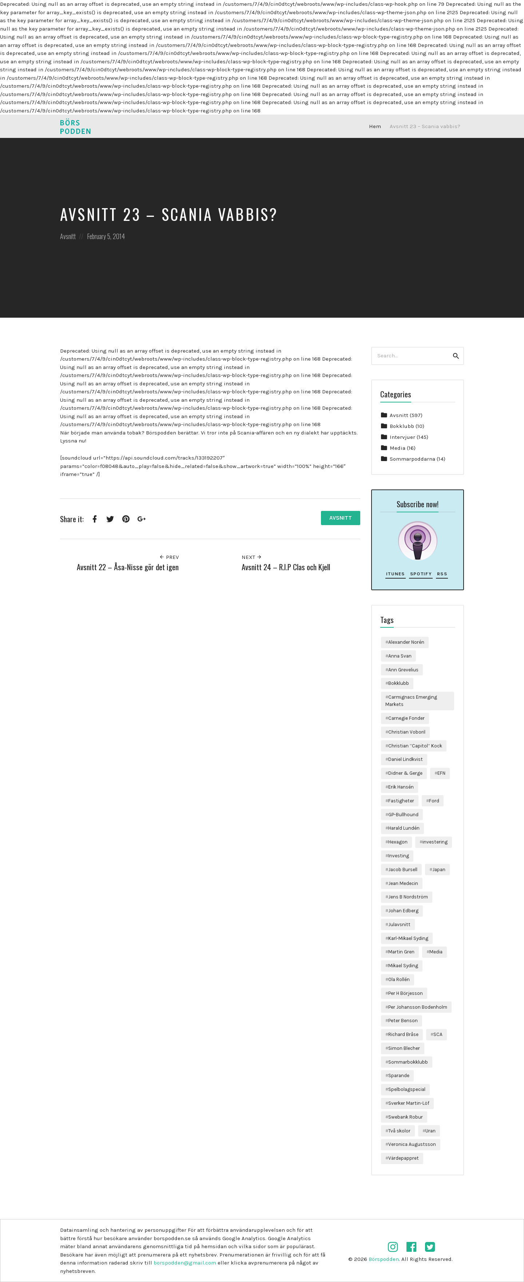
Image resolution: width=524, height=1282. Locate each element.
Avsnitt (68, 236)
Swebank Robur (405, 1117)
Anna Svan (400, 656)
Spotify (421, 573)
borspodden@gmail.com (185, 1262)
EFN (441, 773)
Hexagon (398, 842)
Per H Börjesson (405, 993)
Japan (438, 869)
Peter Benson (403, 1020)
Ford (434, 800)
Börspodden (384, 1259)
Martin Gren (401, 951)
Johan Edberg (403, 910)
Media (397, 448)
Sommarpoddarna (412, 459)
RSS (442, 573)
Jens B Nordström (408, 897)
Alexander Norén (406, 642)
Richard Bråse (403, 1034)
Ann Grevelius (403, 669)
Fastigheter (401, 800)
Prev (169, 557)
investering (435, 842)
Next (252, 557)
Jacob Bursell (402, 869)
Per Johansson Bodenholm (417, 1007)
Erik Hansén (401, 787)
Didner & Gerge (405, 773)
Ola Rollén (399, 979)
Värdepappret (403, 1158)
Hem (375, 126)
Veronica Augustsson (412, 1144)
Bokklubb (402, 426)
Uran (430, 1131)
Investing (398, 855)
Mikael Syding (403, 965)
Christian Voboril (406, 732)
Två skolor (399, 1131)
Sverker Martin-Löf (408, 1103)
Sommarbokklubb (408, 1062)
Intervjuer (402, 437)
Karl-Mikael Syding (408, 938)
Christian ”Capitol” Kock (415, 746)
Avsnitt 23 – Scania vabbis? (425, 126)
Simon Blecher (404, 1048)
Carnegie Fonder (406, 718)
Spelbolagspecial (406, 1089)
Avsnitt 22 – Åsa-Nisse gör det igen (128, 566)
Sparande (398, 1075)
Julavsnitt (399, 924)
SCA (437, 1034)
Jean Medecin (403, 883)
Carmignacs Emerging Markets (411, 700)
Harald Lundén (404, 828)
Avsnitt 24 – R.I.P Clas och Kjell (286, 566)
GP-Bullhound (403, 814)
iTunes (395, 573)
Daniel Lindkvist (405, 759)
